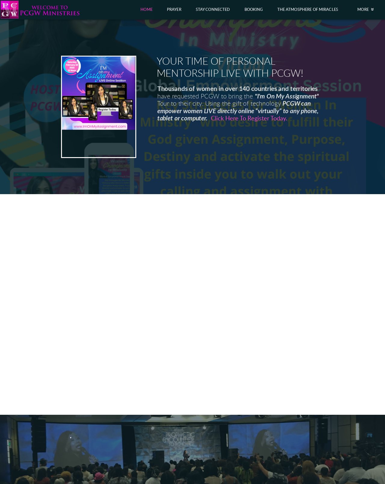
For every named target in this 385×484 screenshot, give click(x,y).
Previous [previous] (14, 326)
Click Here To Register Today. (249, 119)
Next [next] (370, 326)
